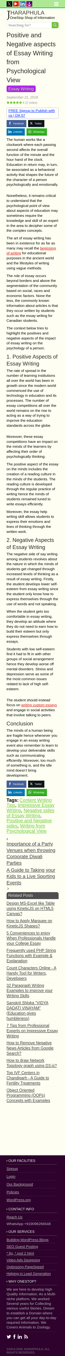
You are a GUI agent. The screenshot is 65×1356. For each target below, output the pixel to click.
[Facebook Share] (16, 123)
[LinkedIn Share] (16, 131)
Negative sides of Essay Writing (30, 813)
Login (11, 1176)
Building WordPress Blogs (28, 1240)
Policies (13, 1192)
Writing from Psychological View (27, 828)
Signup (12, 1169)
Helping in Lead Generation (29, 1274)
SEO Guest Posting (22, 1246)
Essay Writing (21, 89)
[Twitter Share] (36, 123)
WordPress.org (19, 1200)
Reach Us (15, 1217)
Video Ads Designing (23, 1260)
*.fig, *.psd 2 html (20, 1253)
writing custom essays (39, 705)
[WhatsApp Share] (37, 131)
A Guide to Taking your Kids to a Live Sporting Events (31, 876)
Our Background (20, 1184)
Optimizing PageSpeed (25, 1267)
